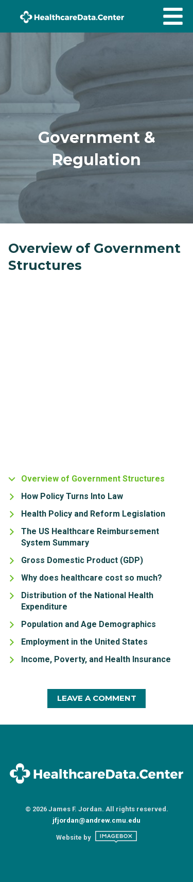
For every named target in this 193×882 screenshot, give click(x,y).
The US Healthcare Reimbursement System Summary (90, 537)
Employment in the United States (84, 642)
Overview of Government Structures (93, 479)
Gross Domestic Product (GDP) (82, 560)
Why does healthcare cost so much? (91, 578)
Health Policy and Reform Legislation (93, 514)
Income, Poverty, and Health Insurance (96, 659)
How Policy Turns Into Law (72, 496)
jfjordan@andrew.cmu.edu (96, 820)
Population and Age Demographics (88, 624)
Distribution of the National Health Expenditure (87, 601)
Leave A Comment (96, 698)
